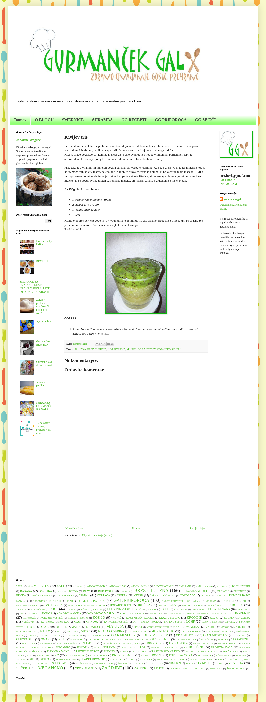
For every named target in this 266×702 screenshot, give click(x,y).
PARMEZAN (28, 643)
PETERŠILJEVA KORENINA (117, 643)
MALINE (138, 627)
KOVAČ (117, 617)
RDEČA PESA (230, 651)
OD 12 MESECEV (96, 635)
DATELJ (205, 595)
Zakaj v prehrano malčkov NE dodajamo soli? (43, 306)
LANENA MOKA (150, 621)
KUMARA (229, 618)
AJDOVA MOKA (140, 586)
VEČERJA (23, 668)
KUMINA (244, 617)
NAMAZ (32, 635)
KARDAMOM (181, 609)
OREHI (62, 639)
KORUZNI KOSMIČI (51, 617)
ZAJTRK (177, 349)
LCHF (190, 621)
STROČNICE (233, 659)
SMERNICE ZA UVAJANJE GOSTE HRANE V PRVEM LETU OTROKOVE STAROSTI (35, 286)
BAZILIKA (45, 591)
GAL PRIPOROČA (131, 600)
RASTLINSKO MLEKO (165, 651)
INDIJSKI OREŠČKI (168, 605)
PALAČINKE (207, 639)
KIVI (110, 349)
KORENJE (242, 613)
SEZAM (20, 659)
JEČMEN (84, 609)
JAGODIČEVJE (37, 609)
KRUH (214, 617)
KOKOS (47, 613)
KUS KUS (63, 621)
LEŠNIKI (216, 622)
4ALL (61, 586)
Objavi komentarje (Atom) (97, 535)
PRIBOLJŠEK (193, 647)
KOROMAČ (29, 617)
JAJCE (53, 609)
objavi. (104, 333)
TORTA (190, 663)
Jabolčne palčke (41, 384)
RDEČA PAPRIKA (208, 651)
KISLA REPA (197, 609)
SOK (219, 659)
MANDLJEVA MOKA (186, 626)
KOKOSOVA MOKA (69, 613)
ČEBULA (122, 595)
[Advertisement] (136, 493)
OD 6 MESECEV (123, 635)
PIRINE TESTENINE (203, 643)
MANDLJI (210, 627)
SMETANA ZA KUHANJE (171, 659)
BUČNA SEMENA (42, 595)
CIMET (84, 595)
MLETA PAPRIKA (191, 631)
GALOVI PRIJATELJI (172, 601)
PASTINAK (46, 643)
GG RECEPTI (134, 120)
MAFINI (76, 626)
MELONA (72, 631)
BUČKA (21, 595)
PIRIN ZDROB (154, 643)
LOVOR (44, 626)
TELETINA (137, 663)
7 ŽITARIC (78, 586)
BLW (86, 591)
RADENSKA (140, 651)
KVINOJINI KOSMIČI (116, 621)
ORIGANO (77, 639)
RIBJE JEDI (43, 655)
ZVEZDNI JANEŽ (179, 668)
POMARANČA (128, 647)
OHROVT (241, 635)
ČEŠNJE (154, 595)
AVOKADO (222, 586)
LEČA (205, 622)
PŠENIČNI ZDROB (87, 651)
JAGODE (21, 609)
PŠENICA (36, 651)
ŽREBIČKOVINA (236, 668)
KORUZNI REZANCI (78, 618)
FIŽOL (70, 601)
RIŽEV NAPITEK (75, 655)
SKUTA (45, 659)
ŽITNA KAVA (216, 668)
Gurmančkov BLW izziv (43, 343)
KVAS (77, 621)
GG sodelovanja (194, 601)
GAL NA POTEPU (92, 601)
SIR (31, 659)
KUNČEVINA (29, 621)
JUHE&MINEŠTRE (118, 609)
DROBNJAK (39, 601)
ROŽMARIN (204, 655)
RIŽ (56, 655)
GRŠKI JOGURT (53, 605)
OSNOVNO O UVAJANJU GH (104, 639)
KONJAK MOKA (174, 613)
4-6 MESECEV (38, 586)
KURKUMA (47, 621)
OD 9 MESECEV (215, 635)
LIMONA (230, 621)
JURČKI (140, 609)
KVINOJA (119, 349)
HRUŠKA (144, 605)
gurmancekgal (232, 199)
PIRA (137, 643)
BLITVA (73, 591)
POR (142, 647)
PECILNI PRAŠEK (67, 643)
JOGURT (98, 609)
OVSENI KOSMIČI (158, 639)
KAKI (164, 609)
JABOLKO (235, 605)
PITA (96, 647)
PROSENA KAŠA (222, 647)
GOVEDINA (227, 601)
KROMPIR (194, 617)
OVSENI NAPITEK (186, 639)
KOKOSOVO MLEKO (132, 613)
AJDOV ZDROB (96, 586)
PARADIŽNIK (241, 639)
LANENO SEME (173, 621)
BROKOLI (223, 591)
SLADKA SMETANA (66, 659)
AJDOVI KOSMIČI (164, 586)
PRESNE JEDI (172, 647)
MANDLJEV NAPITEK (158, 627)
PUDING (109, 651)
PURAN (124, 651)
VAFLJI (220, 663)
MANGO (225, 627)
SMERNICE (73, 120)
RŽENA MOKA (223, 655)
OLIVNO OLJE (25, 639)
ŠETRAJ (122, 663)
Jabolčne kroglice (28, 140)
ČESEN (138, 595)
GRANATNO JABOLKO (27, 605)
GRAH (242, 601)
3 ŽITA (20, 586)
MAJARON (93, 626)
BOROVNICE (106, 591)
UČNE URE (205, 663)
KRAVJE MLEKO (169, 617)
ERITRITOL (55, 601)
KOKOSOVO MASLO (100, 613)
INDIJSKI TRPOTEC (192, 605)
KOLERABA (155, 613)
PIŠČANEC (63, 647)
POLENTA (109, 647)
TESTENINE (155, 663)
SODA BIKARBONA (201, 659)
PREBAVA (156, 647)
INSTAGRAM (228, 183)
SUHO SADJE (60, 663)
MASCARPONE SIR (26, 631)
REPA (29, 655)
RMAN (144, 655)
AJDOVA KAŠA (118, 586)
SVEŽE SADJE (82, 663)
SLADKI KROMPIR (93, 659)
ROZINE (157, 655)
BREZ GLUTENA (96, 349)
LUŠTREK (61, 627)
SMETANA (146, 659)
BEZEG (61, 591)
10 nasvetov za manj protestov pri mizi (43, 428)
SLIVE (131, 659)
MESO (85, 631)
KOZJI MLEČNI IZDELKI (140, 617)
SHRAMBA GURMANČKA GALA (43, 406)
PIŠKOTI (82, 647)
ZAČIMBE (112, 667)
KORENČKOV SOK (221, 613)
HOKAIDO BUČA (121, 605)
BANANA (80, 349)
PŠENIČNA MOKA (58, 651)
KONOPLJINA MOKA (197, 613)
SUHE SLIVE (40, 663)
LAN (134, 622)
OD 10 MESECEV (50, 635)
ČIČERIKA (169, 595)
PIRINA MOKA (178, 643)
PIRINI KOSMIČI (227, 643)
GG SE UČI (205, 120)
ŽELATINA (199, 668)
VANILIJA (235, 663)
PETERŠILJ (89, 643)
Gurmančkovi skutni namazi (44, 363)
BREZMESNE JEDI (195, 591)
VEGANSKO (164, 349)
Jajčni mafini (43, 321)
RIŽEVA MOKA (98, 655)
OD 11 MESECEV (73, 635)
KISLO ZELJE (243, 609)
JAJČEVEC (71, 609)
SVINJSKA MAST (103, 663)
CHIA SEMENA (65, 595)
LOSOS (31, 627)
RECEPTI (42, 261)
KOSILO (99, 617)
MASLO (45, 631)
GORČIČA (211, 601)
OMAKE (46, 639)
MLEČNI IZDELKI (162, 631)
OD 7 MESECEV (156, 635)
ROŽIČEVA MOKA (180, 655)
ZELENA (159, 668)
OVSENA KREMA (134, 639)
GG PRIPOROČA (171, 120)
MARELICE (239, 627)
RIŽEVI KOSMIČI (123, 655)
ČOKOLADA (188, 595)
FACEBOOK (228, 179)
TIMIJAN (175, 663)
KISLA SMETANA (219, 609)
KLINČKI (33, 613)
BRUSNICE (240, 591)
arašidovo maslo (204, 586)
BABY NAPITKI (241, 586)
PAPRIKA (223, 639)
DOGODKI (219, 595)
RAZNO (190, 651)
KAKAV (152, 609)
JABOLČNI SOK (216, 605)
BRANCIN (125, 591)
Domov (20, 120)
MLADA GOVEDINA (111, 631)
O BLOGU (44, 120)
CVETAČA (103, 595)
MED (59, 631)
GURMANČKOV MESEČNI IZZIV (86, 605)
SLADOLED (116, 659)
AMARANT (185, 586)
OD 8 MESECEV (147, 349)
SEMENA (241, 655)
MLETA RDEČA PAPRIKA (219, 631)
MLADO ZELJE (138, 631)
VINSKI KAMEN (85, 668)
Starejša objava (198, 528)
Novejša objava (74, 528)
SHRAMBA (102, 120)
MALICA (132, 349)
